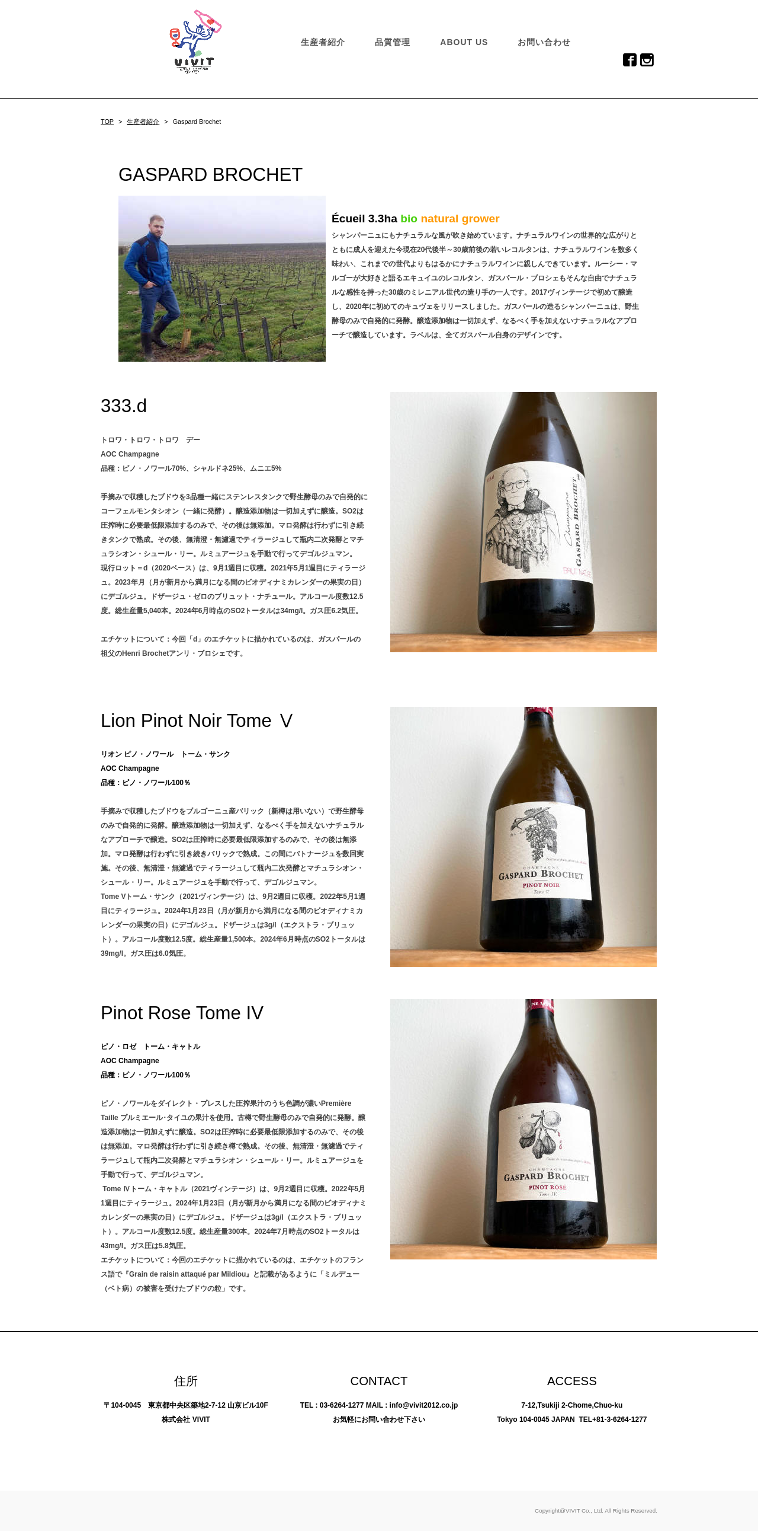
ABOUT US (464, 42)
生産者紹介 (323, 42)
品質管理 (392, 42)
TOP (107, 121)
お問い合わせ (544, 42)
